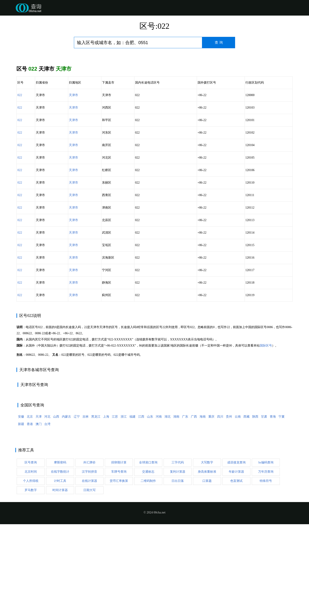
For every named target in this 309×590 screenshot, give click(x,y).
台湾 (47, 490)
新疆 (21, 490)
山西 (56, 482)
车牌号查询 (119, 537)
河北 (47, 482)
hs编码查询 (265, 528)
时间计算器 (60, 556)
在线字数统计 (60, 537)
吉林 (85, 482)
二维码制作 (148, 546)
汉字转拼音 (89, 537)
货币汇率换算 (119, 546)
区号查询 (31, 528)
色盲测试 (236, 546)
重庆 (211, 482)
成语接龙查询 (236, 528)
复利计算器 (177, 537)
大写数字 (207, 528)
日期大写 (89, 556)
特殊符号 (266, 546)
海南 (203, 482)
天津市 (73, 95)
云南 (238, 482)
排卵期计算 (119, 528)
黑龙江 (95, 482)
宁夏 (282, 482)
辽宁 (77, 482)
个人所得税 (30, 546)
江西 (141, 482)
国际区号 (266, 411)
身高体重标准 (207, 537)
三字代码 (177, 528)
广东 (185, 482)
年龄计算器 (236, 537)
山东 (150, 482)
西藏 (246, 482)
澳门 (39, 490)
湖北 (167, 482)
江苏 (115, 482)
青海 (273, 482)
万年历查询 (265, 537)
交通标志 (148, 537)
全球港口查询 (148, 528)
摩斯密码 (60, 528)
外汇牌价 (89, 528)
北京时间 (31, 537)
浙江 (124, 482)
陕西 (255, 482)
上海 (106, 482)
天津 (39, 482)
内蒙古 (66, 482)
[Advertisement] (154, 341)
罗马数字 (31, 556)
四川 (220, 482)
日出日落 (177, 546)
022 (19, 95)
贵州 (229, 482)
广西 (194, 482)
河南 (159, 482)
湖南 (176, 482)
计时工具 (60, 546)
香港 (30, 490)
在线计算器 (89, 546)
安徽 (21, 482)
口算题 (207, 546)
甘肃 (264, 482)
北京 (30, 482)
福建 (132, 482)
